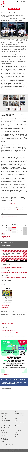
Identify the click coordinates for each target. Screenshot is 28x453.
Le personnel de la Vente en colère (9, 216)
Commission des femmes (6, 423)
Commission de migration (6, 427)
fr (17, 1)
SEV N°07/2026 (5, 305)
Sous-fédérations (4, 422)
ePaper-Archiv (5, 307)
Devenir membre (14, 9)
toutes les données (6, 236)
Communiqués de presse (20, 415)
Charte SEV (3, 418)
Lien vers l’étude (5, 374)
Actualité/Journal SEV (19, 413)
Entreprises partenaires (19, 422)
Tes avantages (4, 415)
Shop (16, 423)
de (15, 1)
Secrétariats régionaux (5, 420)
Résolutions (4, 217)
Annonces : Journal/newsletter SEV (10, 332)
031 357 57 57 (5, 438)
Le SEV (2, 416)
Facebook (18, 432)
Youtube (18, 436)
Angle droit (17, 420)
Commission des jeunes (5, 425)
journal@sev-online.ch (19, 209)
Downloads (17, 425)
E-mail (2, 441)
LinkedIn (16, 434)
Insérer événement (6, 237)
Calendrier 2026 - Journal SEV (8, 330)
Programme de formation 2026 (16, 260)
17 (10, 230)
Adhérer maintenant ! (6, 245)
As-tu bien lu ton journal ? (7, 323)
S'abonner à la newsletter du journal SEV (11, 317)
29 (2, 233)
